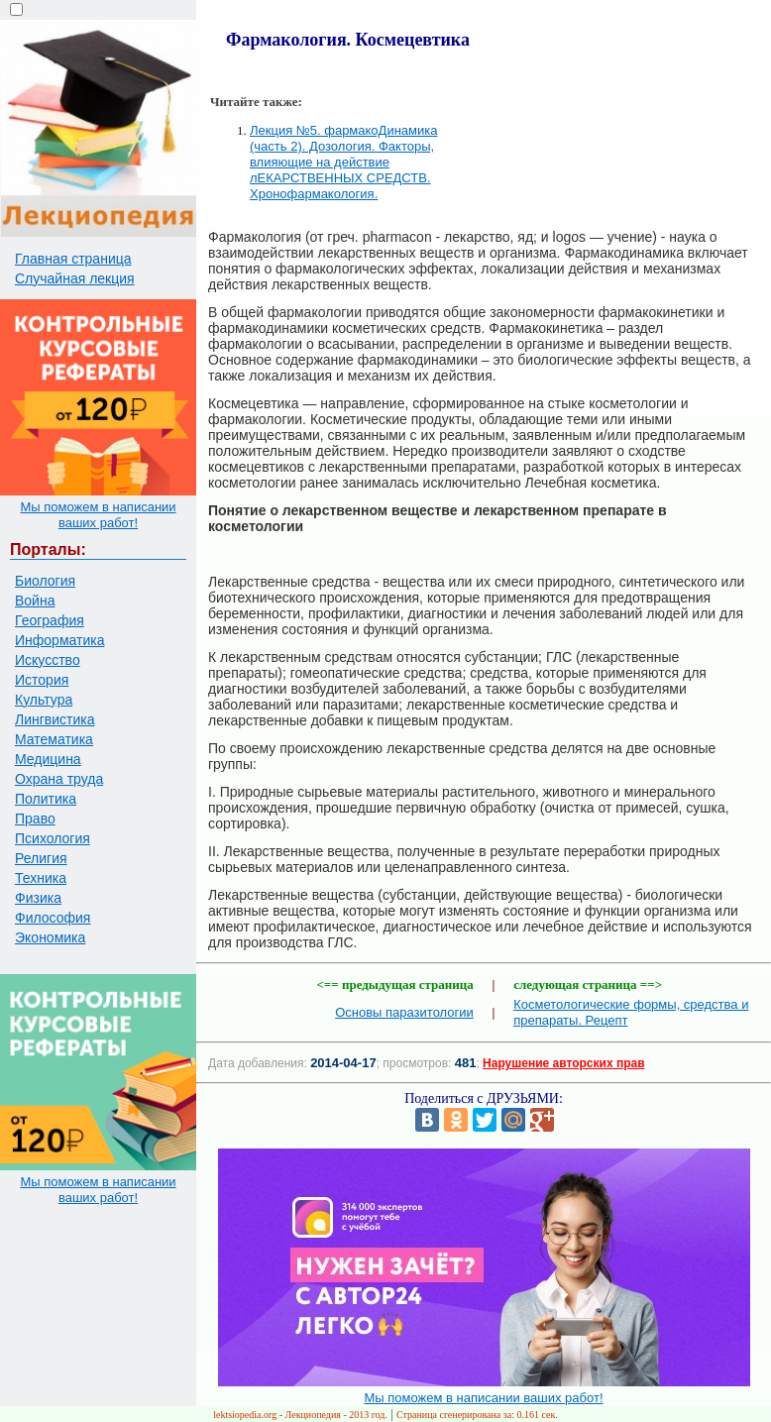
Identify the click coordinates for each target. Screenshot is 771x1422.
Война (35, 600)
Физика (38, 898)
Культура (43, 700)
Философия (52, 918)
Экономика (50, 937)
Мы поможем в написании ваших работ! (97, 514)
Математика (54, 739)
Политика (45, 799)
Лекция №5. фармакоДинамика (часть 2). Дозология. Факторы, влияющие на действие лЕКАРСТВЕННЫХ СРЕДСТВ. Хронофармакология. (343, 162)
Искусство (47, 660)
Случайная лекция (75, 278)
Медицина (48, 759)
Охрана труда (59, 779)
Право (35, 818)
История (41, 680)
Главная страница (73, 259)
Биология (45, 581)
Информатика (59, 640)
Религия (41, 858)
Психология (52, 838)
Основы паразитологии (404, 1012)
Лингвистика (55, 719)
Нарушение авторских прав (563, 1063)
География (49, 620)
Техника (40, 878)
